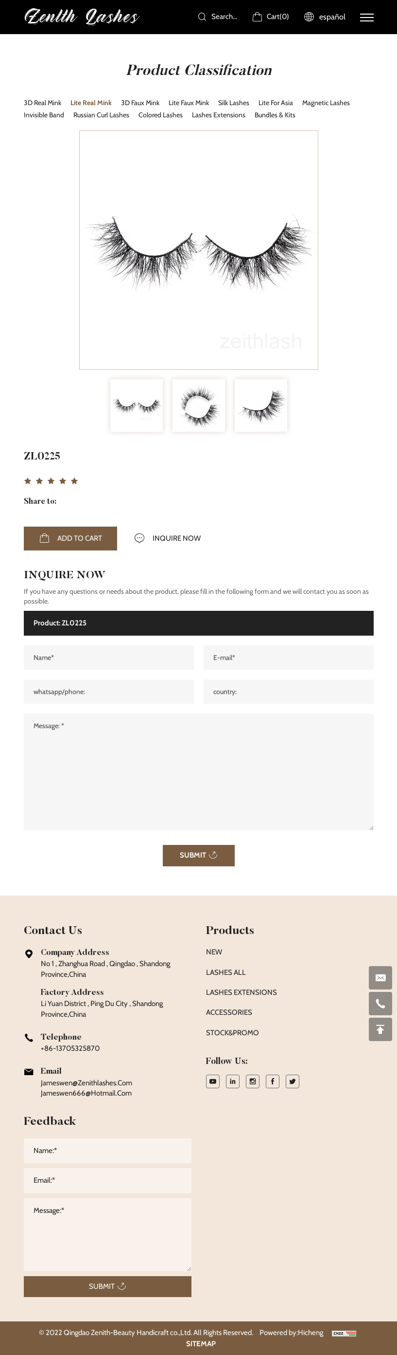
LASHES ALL (226, 972)
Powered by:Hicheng (291, 1332)
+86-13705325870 (70, 1048)
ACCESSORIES (229, 1012)
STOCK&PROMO (232, 1032)
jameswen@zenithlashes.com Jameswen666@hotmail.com (86, 1088)
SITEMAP (201, 1343)
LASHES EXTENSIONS (241, 992)
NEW (214, 952)
